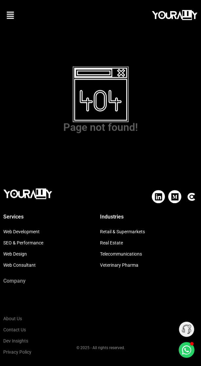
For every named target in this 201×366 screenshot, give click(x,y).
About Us (12, 333)
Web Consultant (19, 265)
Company (14, 280)
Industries (112, 216)
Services (13, 216)
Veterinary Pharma (119, 265)
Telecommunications (121, 254)
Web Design (15, 254)
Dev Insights (15, 355)
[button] (10, 16)
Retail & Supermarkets (122, 231)
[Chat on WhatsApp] (186, 350)
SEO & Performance (23, 242)
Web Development (21, 231)
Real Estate (111, 242)
